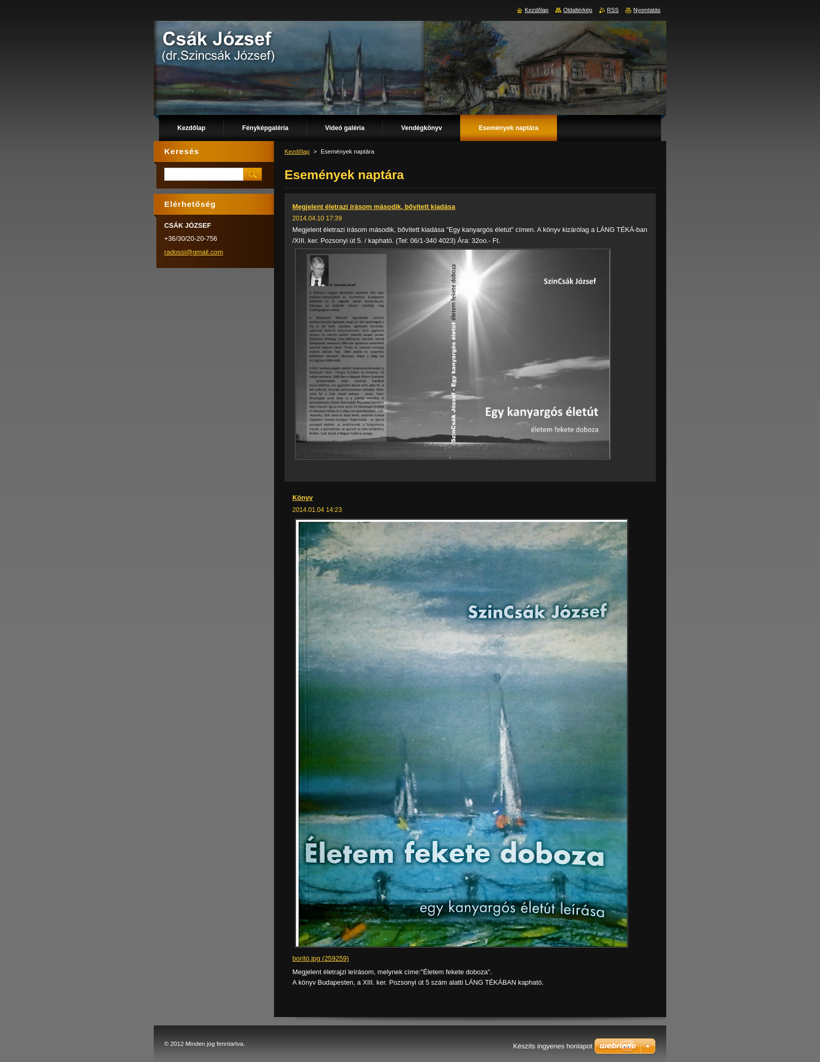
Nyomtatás (646, 10)
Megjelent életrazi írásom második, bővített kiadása (373, 207)
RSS (613, 10)
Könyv (302, 497)
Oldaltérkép (578, 10)
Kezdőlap (297, 151)
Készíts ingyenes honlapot (553, 1046)
